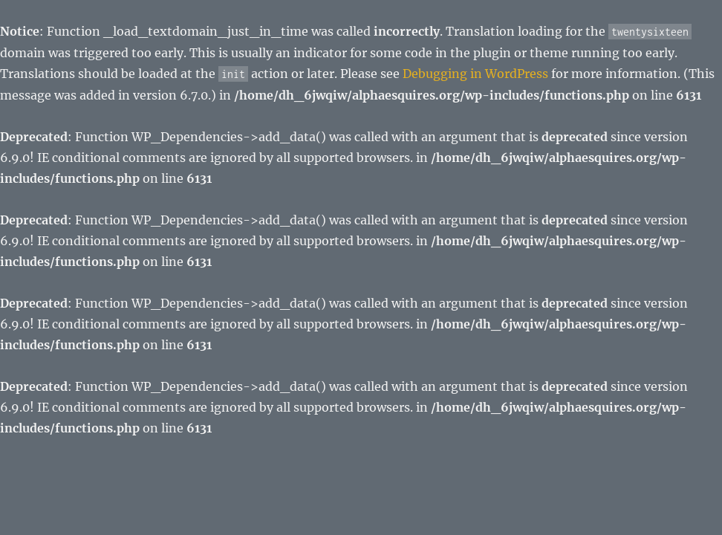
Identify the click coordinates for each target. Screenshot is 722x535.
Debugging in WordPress (475, 73)
